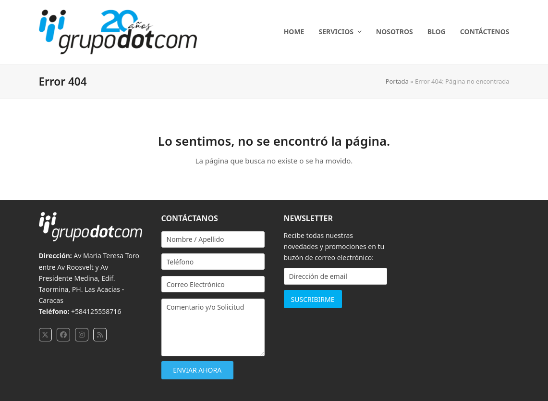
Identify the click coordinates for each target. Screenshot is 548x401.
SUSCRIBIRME (313, 299)
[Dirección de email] (335, 276)
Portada (397, 81)
